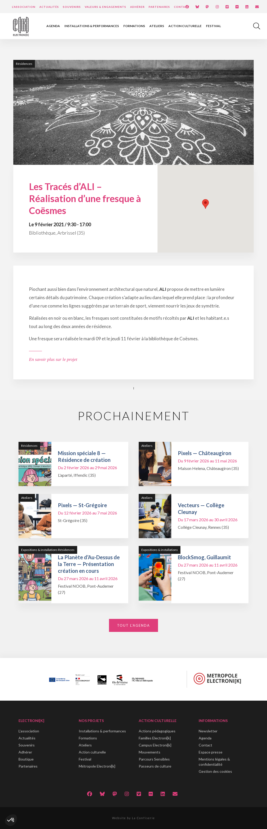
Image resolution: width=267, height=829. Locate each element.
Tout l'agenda (133, 625)
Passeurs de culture (155, 766)
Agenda (53, 26)
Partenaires (159, 6)
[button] (11, 820)
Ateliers (156, 26)
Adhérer (137, 6)
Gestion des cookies (215, 771)
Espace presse (210, 752)
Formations (134, 26)
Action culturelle (185, 26)
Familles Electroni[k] (155, 738)
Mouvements (149, 752)
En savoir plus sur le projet (53, 359)
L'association (29, 731)
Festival (213, 26)
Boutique (26, 759)
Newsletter (208, 731)
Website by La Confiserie (133, 818)
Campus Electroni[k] (155, 745)
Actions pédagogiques (157, 731)
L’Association (23, 6)
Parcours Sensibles (154, 759)
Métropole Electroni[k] (97, 766)
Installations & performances (91, 26)
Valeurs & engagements (105, 6)
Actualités (49, 6)
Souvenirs (72, 6)
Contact (182, 6)
